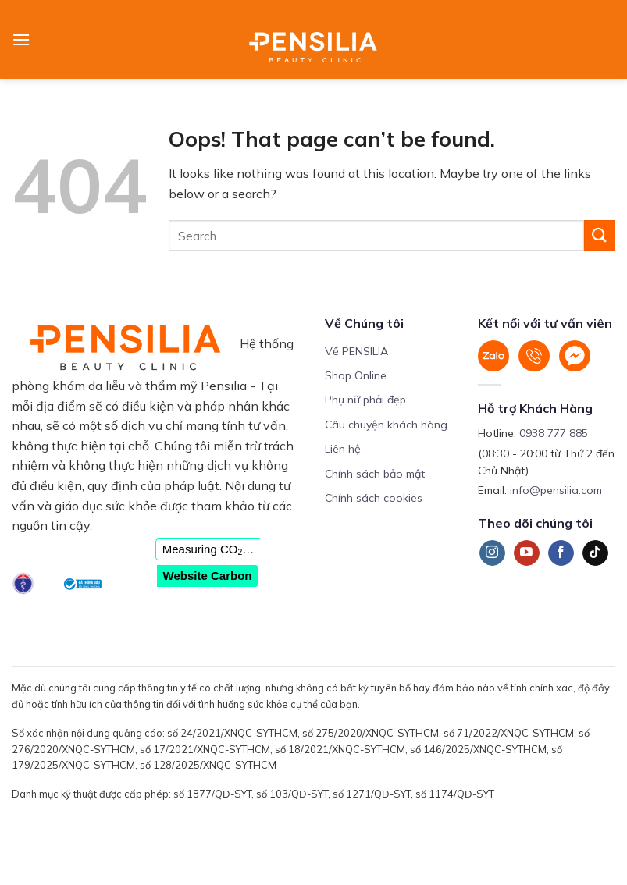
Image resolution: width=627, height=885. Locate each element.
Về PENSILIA (356, 351)
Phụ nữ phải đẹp (365, 400)
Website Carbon (207, 575)
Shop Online (356, 375)
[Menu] (21, 39)
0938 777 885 (553, 433)
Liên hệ (343, 449)
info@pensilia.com (556, 490)
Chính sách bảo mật (375, 474)
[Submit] (599, 235)
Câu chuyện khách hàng (386, 425)
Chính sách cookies (373, 498)
